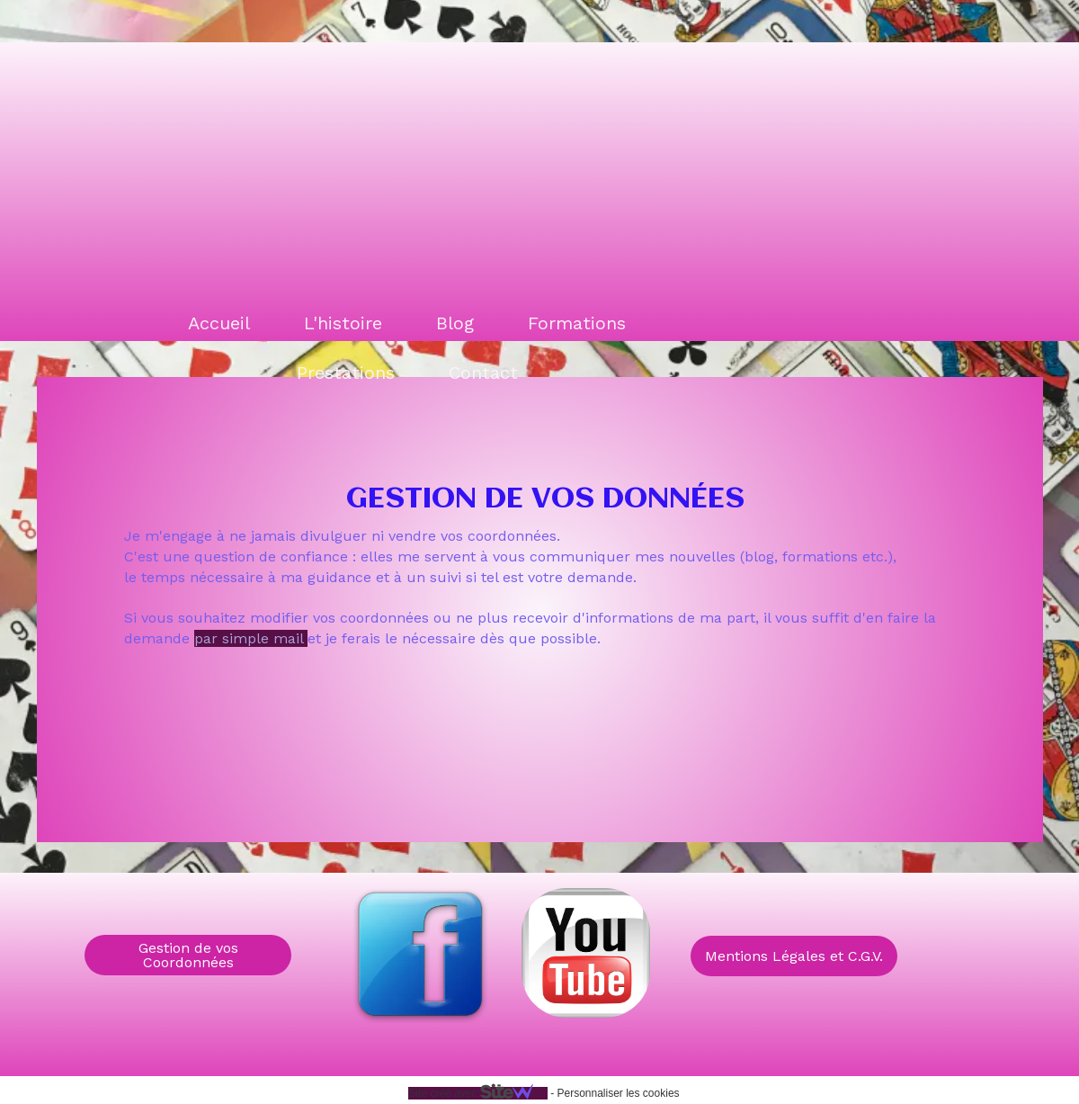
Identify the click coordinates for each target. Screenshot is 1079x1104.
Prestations (346, 372)
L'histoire (343, 323)
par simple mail (251, 638)
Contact (483, 372)
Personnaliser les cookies (618, 1093)
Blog (455, 323)
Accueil (219, 323)
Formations (577, 323)
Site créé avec (477, 1093)
